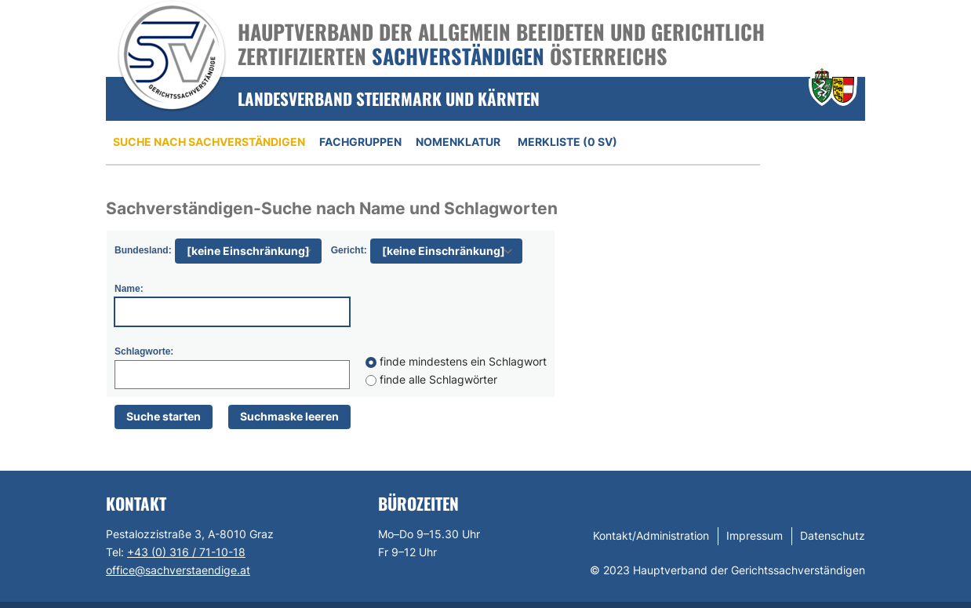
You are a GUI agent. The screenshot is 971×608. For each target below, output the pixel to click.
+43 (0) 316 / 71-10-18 (186, 552)
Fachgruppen (360, 141)
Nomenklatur (458, 141)
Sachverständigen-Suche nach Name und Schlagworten (332, 208)
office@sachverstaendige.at (178, 570)
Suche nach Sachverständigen (209, 141)
